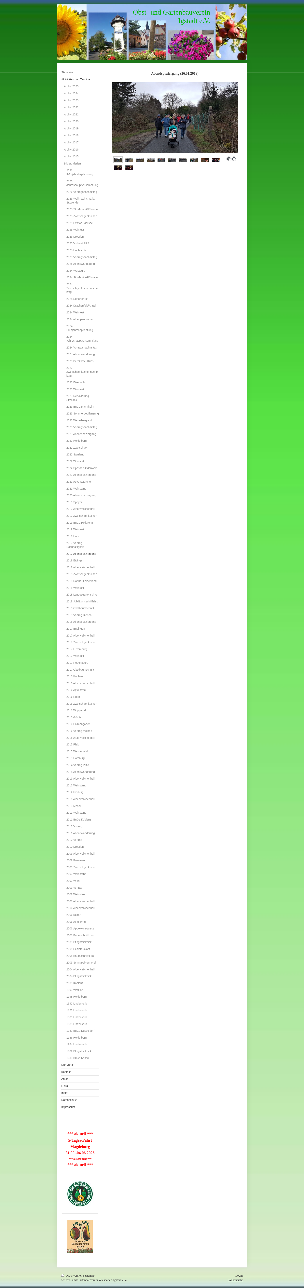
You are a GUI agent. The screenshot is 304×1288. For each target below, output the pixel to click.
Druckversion (72, 1275)
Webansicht (235, 1279)
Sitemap (90, 1275)
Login (239, 1275)
